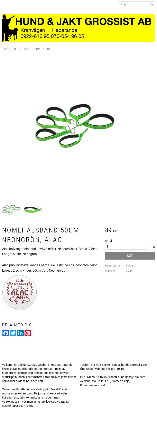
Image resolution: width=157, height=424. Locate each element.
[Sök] (152, 5)
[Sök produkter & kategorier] (136, 4)
